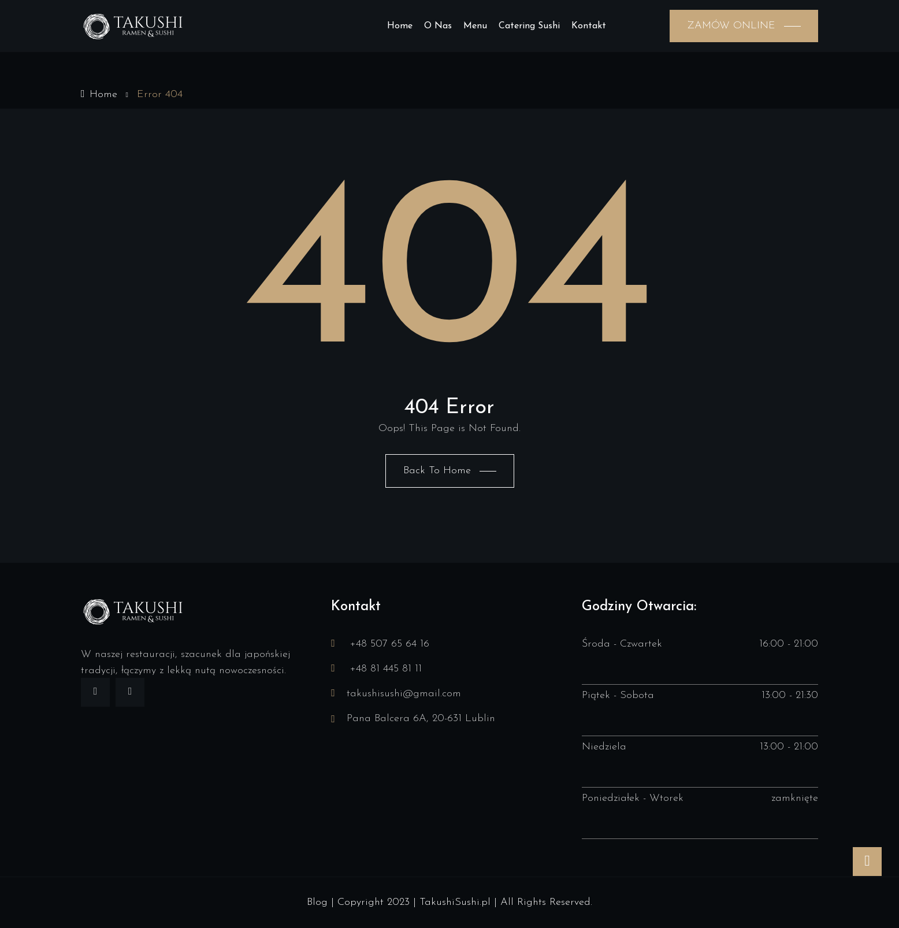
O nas (438, 26)
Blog (317, 902)
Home (400, 26)
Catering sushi (529, 26)
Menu (475, 26)
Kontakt (588, 26)
